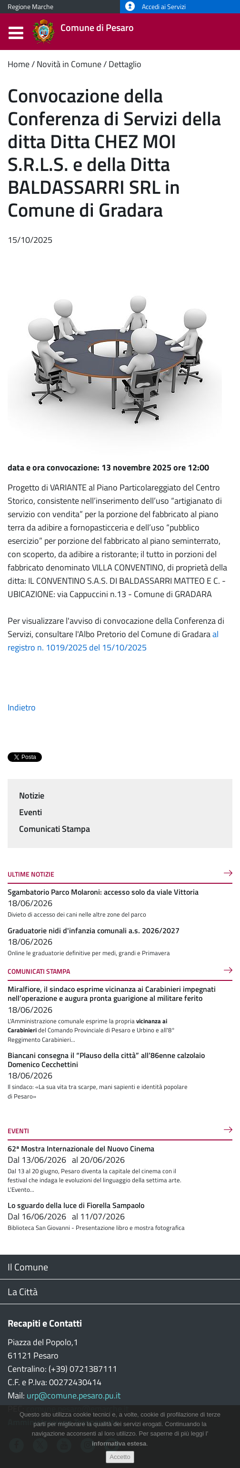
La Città (23, 1291)
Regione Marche (30, 6)
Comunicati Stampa (54, 828)
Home (19, 64)
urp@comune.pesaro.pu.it (73, 1395)
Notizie (31, 795)
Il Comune (28, 1266)
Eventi (30, 812)
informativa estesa (119, 1443)
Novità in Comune (69, 64)
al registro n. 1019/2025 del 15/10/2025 (113, 641)
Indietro (22, 707)
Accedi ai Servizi (155, 6)
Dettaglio (125, 64)
